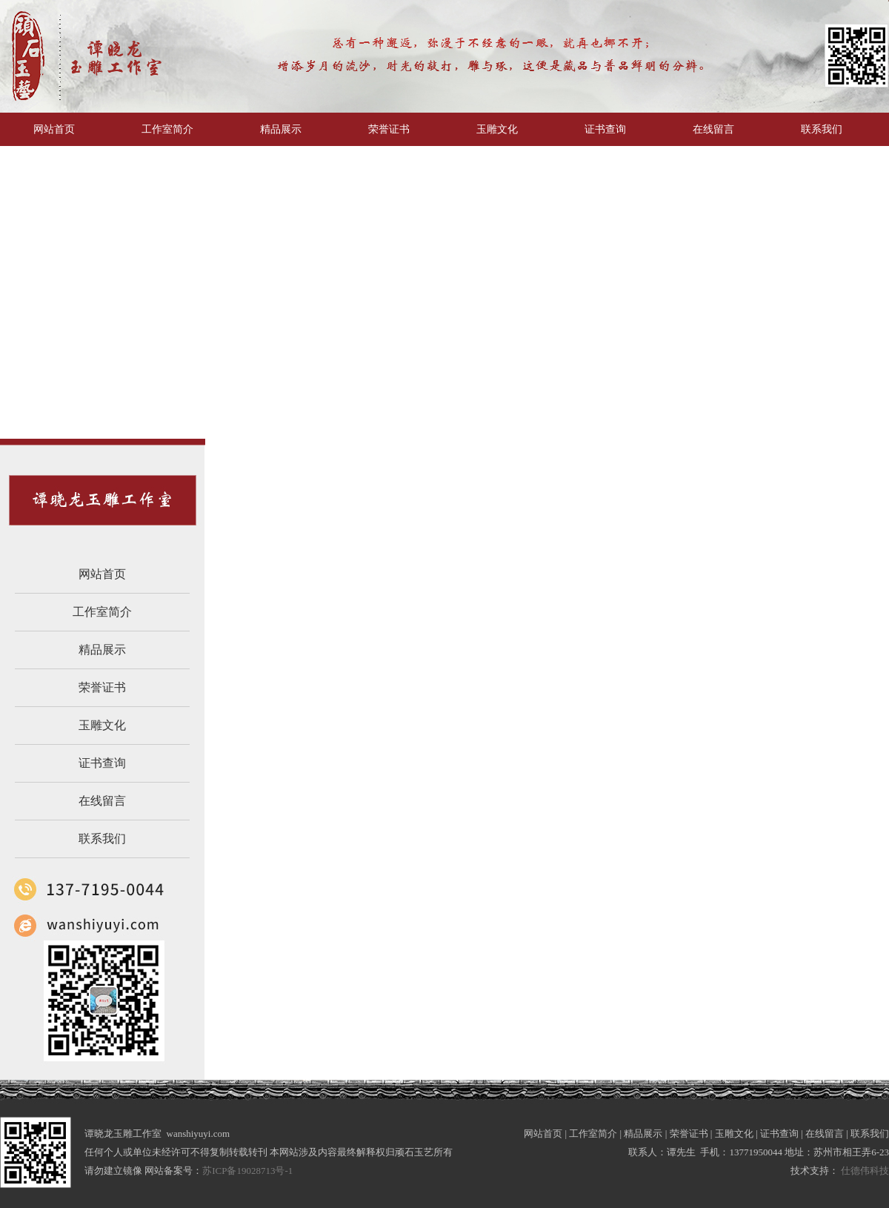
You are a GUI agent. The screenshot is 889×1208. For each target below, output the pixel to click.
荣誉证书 (102, 687)
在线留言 (102, 800)
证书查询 (102, 763)
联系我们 (102, 838)
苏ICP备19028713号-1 (248, 1170)
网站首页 (102, 574)
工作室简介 (102, 611)
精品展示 (102, 649)
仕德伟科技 (865, 1170)
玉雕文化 (102, 725)
